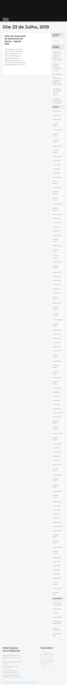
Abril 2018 (55, 574)
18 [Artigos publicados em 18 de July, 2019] (46, 660)
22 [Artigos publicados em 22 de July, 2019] (41, 662)
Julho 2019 (55, 505)
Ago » (50, 665)
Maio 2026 (55, 111)
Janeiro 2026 (56, 129)
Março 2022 (56, 350)
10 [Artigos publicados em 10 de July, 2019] (45, 658)
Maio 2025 (55, 169)
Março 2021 (56, 408)
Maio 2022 (55, 342)
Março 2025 (56, 177)
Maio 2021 (55, 400)
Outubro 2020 (57, 433)
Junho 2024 (56, 222)
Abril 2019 (55, 518)
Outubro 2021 (56, 377)
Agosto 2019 (56, 501)
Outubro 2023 (57, 262)
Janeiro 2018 (56, 588)
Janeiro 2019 (56, 530)
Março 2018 (56, 578)
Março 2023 (56, 293)
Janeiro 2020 (56, 475)
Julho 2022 (56, 334)
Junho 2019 (56, 510)
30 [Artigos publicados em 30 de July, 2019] (43, 664)
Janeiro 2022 (56, 361)
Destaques (56, 609)
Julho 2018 (55, 561)
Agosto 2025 (56, 156)
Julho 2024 (56, 218)
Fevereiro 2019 (57, 526)
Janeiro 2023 (56, 303)
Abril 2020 (55, 460)
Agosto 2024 (56, 214)
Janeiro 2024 (56, 245)
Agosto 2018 (56, 557)
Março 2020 (56, 464)
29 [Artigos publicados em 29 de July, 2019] (41, 664)
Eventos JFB (56, 617)
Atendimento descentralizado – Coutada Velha (57, 101)
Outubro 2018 (56, 547)
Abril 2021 (55, 404)
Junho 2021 (56, 396)
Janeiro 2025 (56, 187)
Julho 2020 (56, 448)
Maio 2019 (55, 514)
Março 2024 (56, 235)
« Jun (43, 665)
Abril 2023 (55, 289)
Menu (5, 19)
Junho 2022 (56, 338)
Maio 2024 (55, 226)
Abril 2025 (55, 173)
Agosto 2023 (56, 272)
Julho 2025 (56, 160)
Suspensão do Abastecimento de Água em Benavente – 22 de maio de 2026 (57, 56)
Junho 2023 (56, 280)
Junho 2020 (56, 452)
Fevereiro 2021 (57, 412)
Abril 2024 (55, 231)
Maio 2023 (55, 284)
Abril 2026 (55, 115)
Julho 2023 (56, 276)
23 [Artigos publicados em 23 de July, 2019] (43, 662)
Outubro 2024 (57, 204)
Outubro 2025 (56, 146)
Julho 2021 (55, 392)
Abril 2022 (55, 346)
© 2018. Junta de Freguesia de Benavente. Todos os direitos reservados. (20, 682)
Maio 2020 (56, 456)
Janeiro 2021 (56, 417)
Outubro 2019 (56, 491)
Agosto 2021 (56, 388)
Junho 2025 (56, 164)
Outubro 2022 (56, 319)
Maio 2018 (55, 570)
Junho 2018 (56, 565)
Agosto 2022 (56, 330)
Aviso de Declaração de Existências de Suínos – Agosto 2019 (15, 40)
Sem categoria (57, 633)
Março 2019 (56, 522)
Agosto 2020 (56, 443)
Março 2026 (56, 119)
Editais (54, 613)
